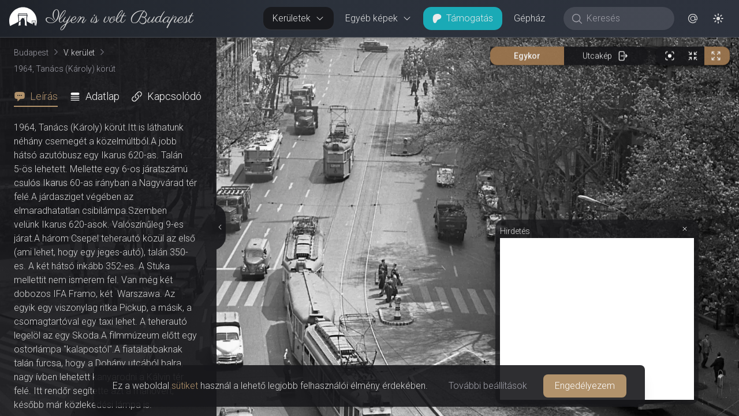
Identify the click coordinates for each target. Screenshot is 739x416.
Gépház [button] (529, 18)
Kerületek (298, 18)
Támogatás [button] (462, 18)
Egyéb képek (378, 18)
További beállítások (488, 385)
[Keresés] (625, 18)
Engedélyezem (585, 385)
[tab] (39, 96)
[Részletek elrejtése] (220, 227)
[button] (692, 18)
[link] (96, 18)
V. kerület (79, 52)
